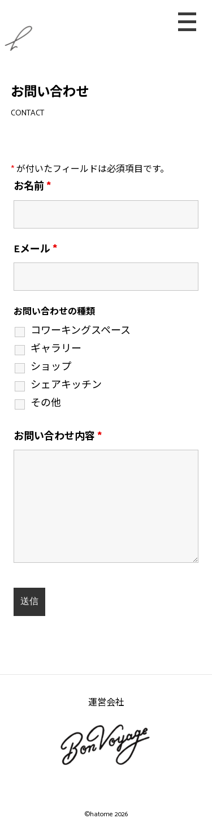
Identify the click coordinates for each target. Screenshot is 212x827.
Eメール (35, 249)
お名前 (32, 186)
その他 (46, 403)
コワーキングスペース (81, 331)
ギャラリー (56, 349)
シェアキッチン (66, 385)
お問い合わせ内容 (58, 436)
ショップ (51, 367)
